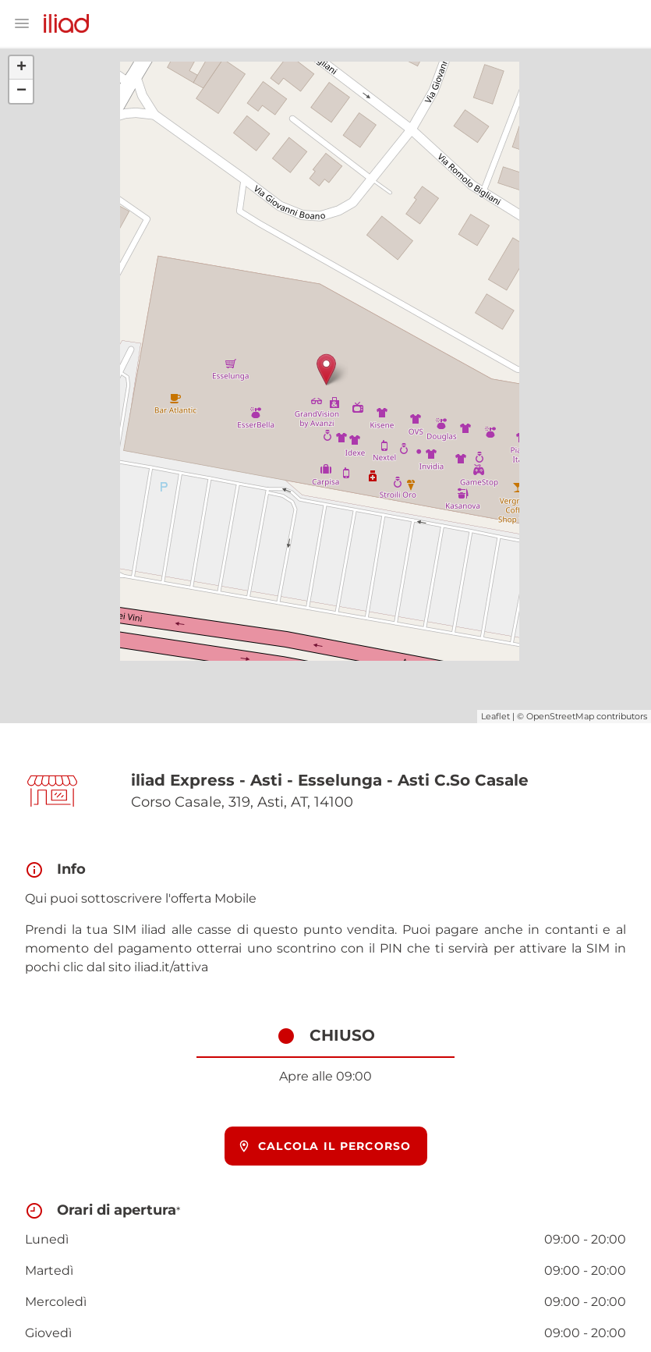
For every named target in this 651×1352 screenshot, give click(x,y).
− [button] (21, 91)
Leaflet (495, 716)
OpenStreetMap (560, 716)
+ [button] (21, 68)
